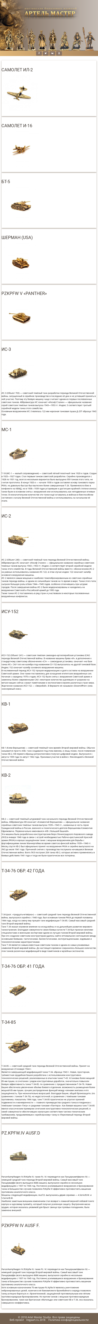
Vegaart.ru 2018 (35, 1320)
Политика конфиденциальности (68, 1320)
